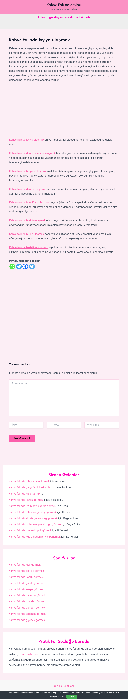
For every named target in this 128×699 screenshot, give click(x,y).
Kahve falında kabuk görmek (26, 577)
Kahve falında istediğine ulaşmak (29, 202)
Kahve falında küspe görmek (26, 589)
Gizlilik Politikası (64, 686)
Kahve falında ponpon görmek (27, 607)
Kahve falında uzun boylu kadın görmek (32, 506)
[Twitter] (32, 266)
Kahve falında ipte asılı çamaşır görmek (32, 512)
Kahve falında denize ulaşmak (27, 189)
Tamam (71, 696)
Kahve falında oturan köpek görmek (30, 530)
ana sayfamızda (30, 654)
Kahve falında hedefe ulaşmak (27, 220)
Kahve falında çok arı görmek (26, 570)
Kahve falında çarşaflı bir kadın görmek (32, 487)
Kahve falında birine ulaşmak (26, 234)
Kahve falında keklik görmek (26, 499)
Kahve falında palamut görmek (27, 595)
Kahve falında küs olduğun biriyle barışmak (35, 536)
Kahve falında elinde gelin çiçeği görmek (33, 518)
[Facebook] (25, 266)
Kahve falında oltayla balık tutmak (29, 481)
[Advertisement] (64, 110)
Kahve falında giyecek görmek (27, 620)
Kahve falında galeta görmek (26, 583)
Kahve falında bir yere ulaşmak (27, 171)
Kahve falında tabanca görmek (27, 613)
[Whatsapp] (12, 266)
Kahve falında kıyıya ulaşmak (26, 139)
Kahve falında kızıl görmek (25, 564)
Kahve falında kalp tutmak (24, 493)
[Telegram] (19, 266)
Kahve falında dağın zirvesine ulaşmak (32, 153)
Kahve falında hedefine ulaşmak (28, 247)
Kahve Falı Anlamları (64, 5)
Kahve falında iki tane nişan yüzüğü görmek (35, 524)
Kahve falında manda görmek (26, 601)
